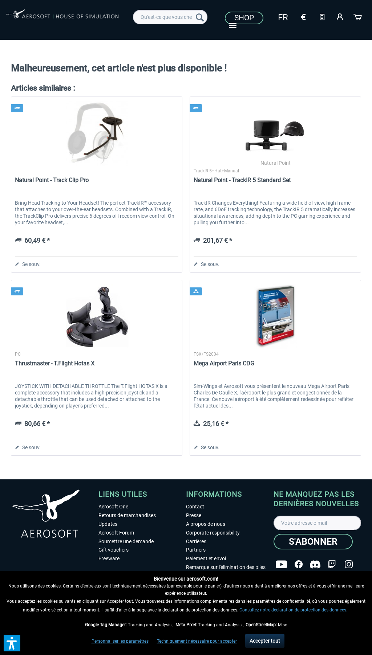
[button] (12, 643)
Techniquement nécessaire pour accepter (197, 641)
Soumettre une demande (126, 541)
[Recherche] (199, 17)
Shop (244, 17)
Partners (196, 550)
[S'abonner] (313, 541)
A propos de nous (205, 524)
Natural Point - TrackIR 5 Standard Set (242, 180)
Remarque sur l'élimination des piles (226, 567)
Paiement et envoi (206, 558)
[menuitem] (170, 17)
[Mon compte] (340, 16)
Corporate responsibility (213, 533)
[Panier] (358, 16)
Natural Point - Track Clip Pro (52, 180)
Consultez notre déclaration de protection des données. (293, 610)
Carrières (196, 541)
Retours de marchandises (127, 515)
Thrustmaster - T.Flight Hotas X (54, 363)
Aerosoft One (113, 506)
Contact (195, 506)
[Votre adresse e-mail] (317, 523)
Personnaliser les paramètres (120, 641)
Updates (107, 524)
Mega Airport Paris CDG (224, 363)
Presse (193, 515)
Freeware (109, 558)
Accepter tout (265, 641)
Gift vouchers (113, 550)
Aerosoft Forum (116, 533)
